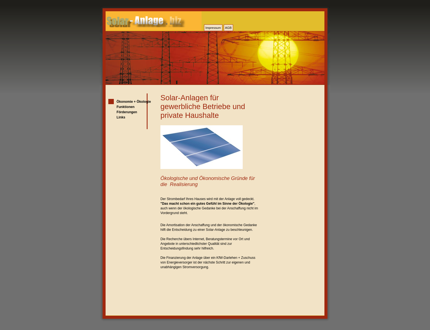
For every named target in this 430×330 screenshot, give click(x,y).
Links (121, 117)
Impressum (213, 27)
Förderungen (127, 112)
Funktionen (126, 107)
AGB (228, 27)
